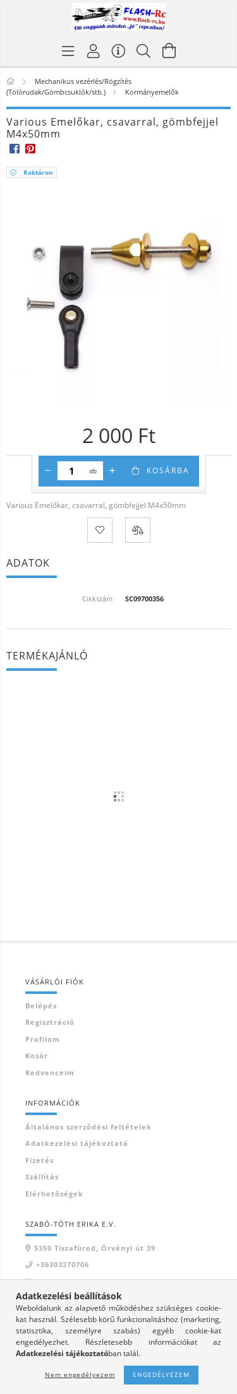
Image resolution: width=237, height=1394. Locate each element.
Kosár (36, 1055)
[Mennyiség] (72, 470)
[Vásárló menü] (118, 50)
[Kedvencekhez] (99, 530)
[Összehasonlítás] (137, 530)
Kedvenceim (50, 1072)
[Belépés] (93, 50)
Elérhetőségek (54, 1193)
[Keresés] (144, 50)
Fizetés (39, 1160)
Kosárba (168, 470)
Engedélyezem (161, 1374)
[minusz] (48, 470)
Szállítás (42, 1176)
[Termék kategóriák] (68, 50)
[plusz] (112, 470)
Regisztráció (50, 1022)
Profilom (42, 1039)
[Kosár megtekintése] (169, 50)
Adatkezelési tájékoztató (76, 1143)
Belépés (41, 1005)
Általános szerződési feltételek (88, 1126)
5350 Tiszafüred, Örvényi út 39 (94, 1248)
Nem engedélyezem (80, 1374)
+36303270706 (62, 1264)
